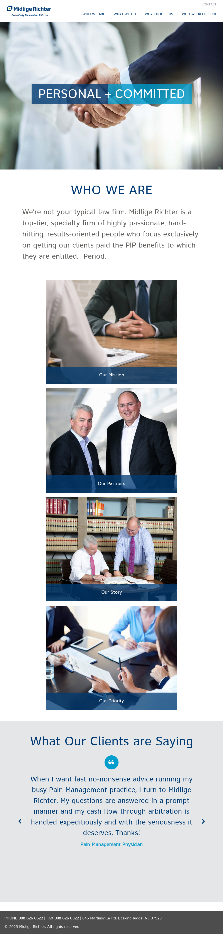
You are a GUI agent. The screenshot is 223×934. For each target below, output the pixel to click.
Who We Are (94, 14)
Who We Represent (199, 14)
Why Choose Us (159, 14)
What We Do (125, 14)
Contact (208, 4)
